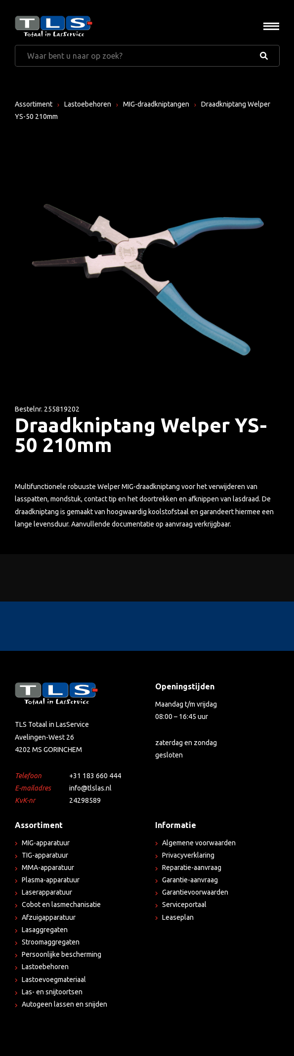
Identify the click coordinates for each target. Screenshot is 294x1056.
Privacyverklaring (188, 855)
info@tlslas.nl (90, 788)
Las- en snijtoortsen (52, 992)
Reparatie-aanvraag (191, 867)
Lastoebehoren (87, 104)
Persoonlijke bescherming (61, 954)
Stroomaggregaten (51, 942)
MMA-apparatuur (48, 867)
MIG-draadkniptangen (156, 104)
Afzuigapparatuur (49, 917)
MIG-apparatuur (46, 843)
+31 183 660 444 (95, 776)
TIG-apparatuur (45, 855)
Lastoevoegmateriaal (54, 979)
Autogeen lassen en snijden (64, 1004)
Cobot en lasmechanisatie (61, 904)
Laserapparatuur (47, 892)
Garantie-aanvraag (190, 880)
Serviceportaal (184, 904)
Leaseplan (178, 917)
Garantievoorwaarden (195, 892)
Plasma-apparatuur (51, 880)
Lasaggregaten (45, 930)
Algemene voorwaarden (199, 843)
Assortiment (33, 104)
